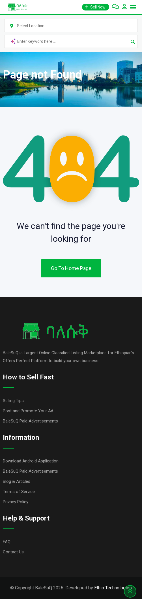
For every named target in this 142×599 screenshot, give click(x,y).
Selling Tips (13, 400)
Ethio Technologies (113, 587)
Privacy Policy (15, 501)
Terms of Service (19, 491)
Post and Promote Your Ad (28, 410)
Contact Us (13, 552)
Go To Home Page (71, 268)
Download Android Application (31, 461)
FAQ (6, 541)
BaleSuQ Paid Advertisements (30, 421)
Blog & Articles (16, 481)
